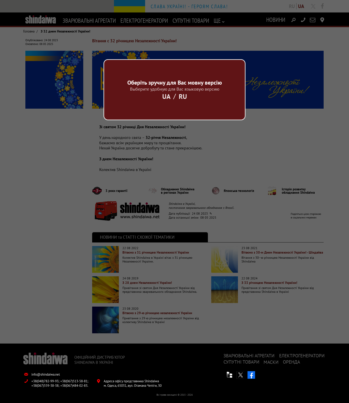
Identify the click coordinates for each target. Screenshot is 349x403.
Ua (166, 96)
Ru (183, 96)
